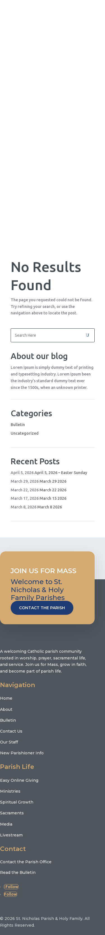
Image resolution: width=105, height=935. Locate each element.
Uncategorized (25, 433)
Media (6, 824)
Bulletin (18, 424)
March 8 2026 (49, 507)
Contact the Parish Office (26, 861)
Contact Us (11, 731)
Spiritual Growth (16, 802)
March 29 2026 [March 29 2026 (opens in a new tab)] (52, 481)
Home (6, 698)
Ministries (10, 791)
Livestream (11, 835)
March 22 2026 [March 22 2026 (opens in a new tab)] (52, 490)
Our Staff (9, 742)
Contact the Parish (42, 607)
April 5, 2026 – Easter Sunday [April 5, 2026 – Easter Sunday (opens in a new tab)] (60, 472)
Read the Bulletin (18, 872)
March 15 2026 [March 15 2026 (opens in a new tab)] (52, 498)
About (6, 709)
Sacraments (12, 813)
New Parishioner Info (22, 752)
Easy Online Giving (19, 780)
